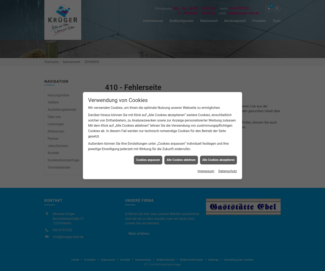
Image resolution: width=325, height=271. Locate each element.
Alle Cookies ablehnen (181, 158)
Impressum (206, 170)
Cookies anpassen (148, 158)
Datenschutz (227, 170)
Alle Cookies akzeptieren (218, 158)
